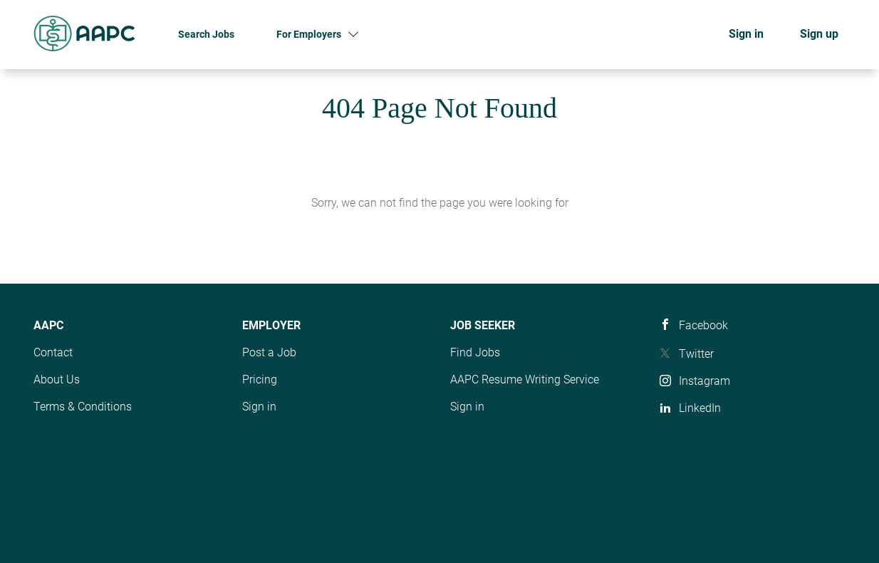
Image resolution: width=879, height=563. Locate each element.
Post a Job (269, 352)
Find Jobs (475, 352)
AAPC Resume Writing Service (524, 379)
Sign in (746, 34)
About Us (56, 379)
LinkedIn (700, 408)
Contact (53, 352)
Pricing (259, 379)
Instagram (704, 381)
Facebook (703, 325)
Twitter (696, 354)
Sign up (819, 34)
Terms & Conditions (82, 406)
